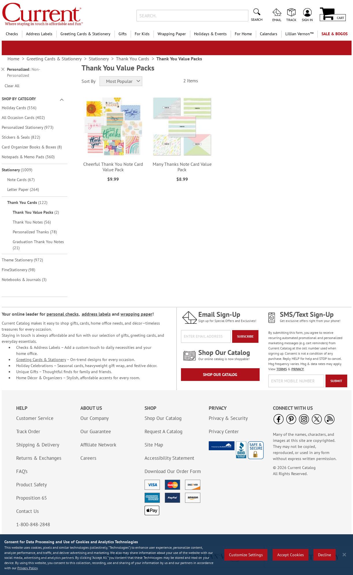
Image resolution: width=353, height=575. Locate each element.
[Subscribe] (245, 336)
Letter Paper (27, 189)
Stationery (21, 169)
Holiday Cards (23, 107)
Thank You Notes (36, 222)
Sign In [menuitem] (307, 20)
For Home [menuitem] (243, 33)
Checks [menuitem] (12, 33)
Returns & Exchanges (38, 458)
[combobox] (192, 15)
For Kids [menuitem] (142, 33)
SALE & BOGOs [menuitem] (334, 33)
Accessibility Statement (169, 458)
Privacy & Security (228, 418)
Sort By (88, 81)
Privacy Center (224, 431)
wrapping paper (136, 314)
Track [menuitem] (291, 20)
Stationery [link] (99, 59)
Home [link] (13, 59)
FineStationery (22, 269)
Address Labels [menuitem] (39, 33)
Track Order (28, 431)
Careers (88, 458)
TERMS (281, 369)
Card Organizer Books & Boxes (34, 147)
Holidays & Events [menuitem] (210, 33)
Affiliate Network (98, 445)
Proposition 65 (31, 498)
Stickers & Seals (25, 137)
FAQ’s (21, 471)
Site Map (154, 445)
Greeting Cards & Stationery (41, 359)
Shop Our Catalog (220, 374)
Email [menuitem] (276, 20)
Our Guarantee (95, 431)
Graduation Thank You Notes (38, 244)
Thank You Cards (31, 202)
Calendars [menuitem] (268, 33)
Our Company (94, 418)
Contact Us (27, 511)
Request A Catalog (163, 431)
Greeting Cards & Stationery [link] (54, 59)
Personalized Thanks (39, 232)
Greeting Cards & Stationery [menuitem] (85, 33)
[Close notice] (344, 554)
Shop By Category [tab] (19, 98)
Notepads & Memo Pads (32, 156)
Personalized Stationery (32, 127)
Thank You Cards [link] (132, 59)
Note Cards (25, 179)
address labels (96, 314)
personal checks (63, 314)
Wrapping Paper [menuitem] (172, 33)
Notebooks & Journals (28, 279)
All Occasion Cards (27, 117)
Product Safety (31, 484)
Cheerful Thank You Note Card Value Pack (113, 166)
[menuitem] (299, 33)
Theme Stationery (26, 260)
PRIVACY (297, 369)
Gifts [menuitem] (123, 33)
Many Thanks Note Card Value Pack (182, 166)
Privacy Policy (27, 568)
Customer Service (34, 418)
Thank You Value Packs (39, 212)
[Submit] (336, 381)
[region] (176, 554)
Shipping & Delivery (37, 445)
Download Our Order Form (173, 471)
